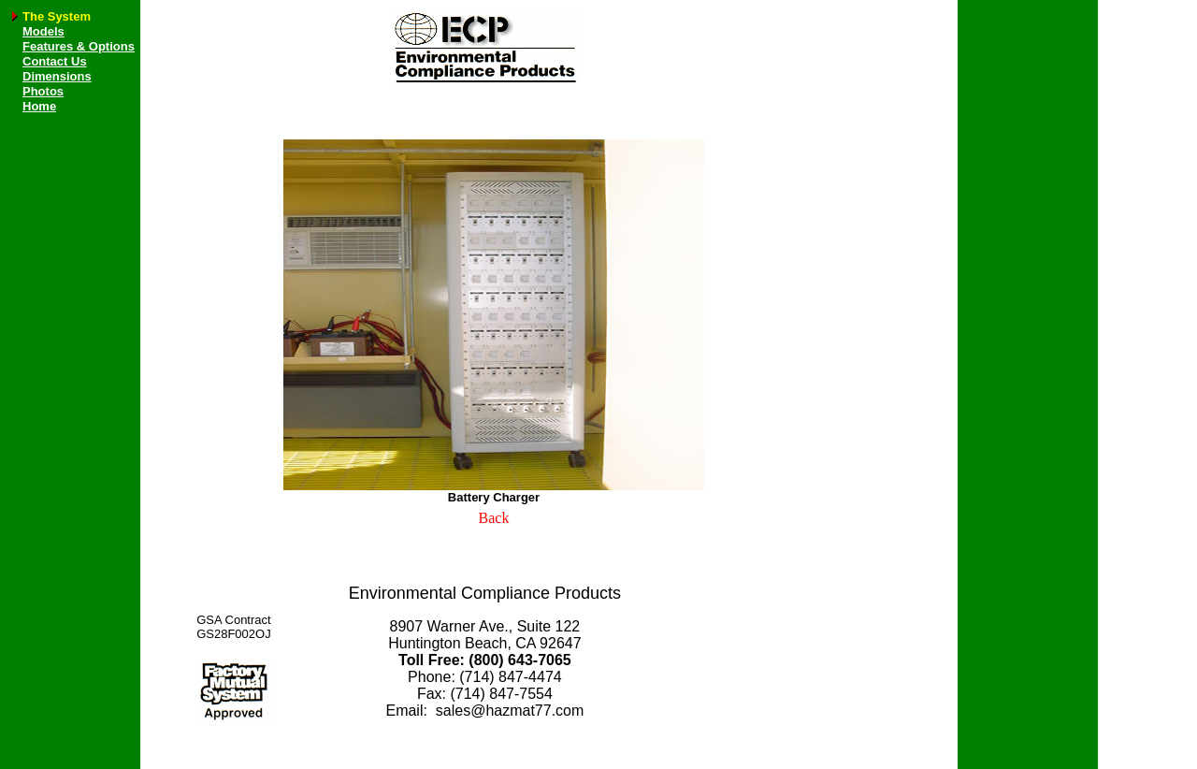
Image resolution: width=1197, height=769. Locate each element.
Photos (43, 91)
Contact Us (54, 61)
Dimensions (57, 76)
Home (39, 106)
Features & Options (78, 46)
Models (43, 31)
